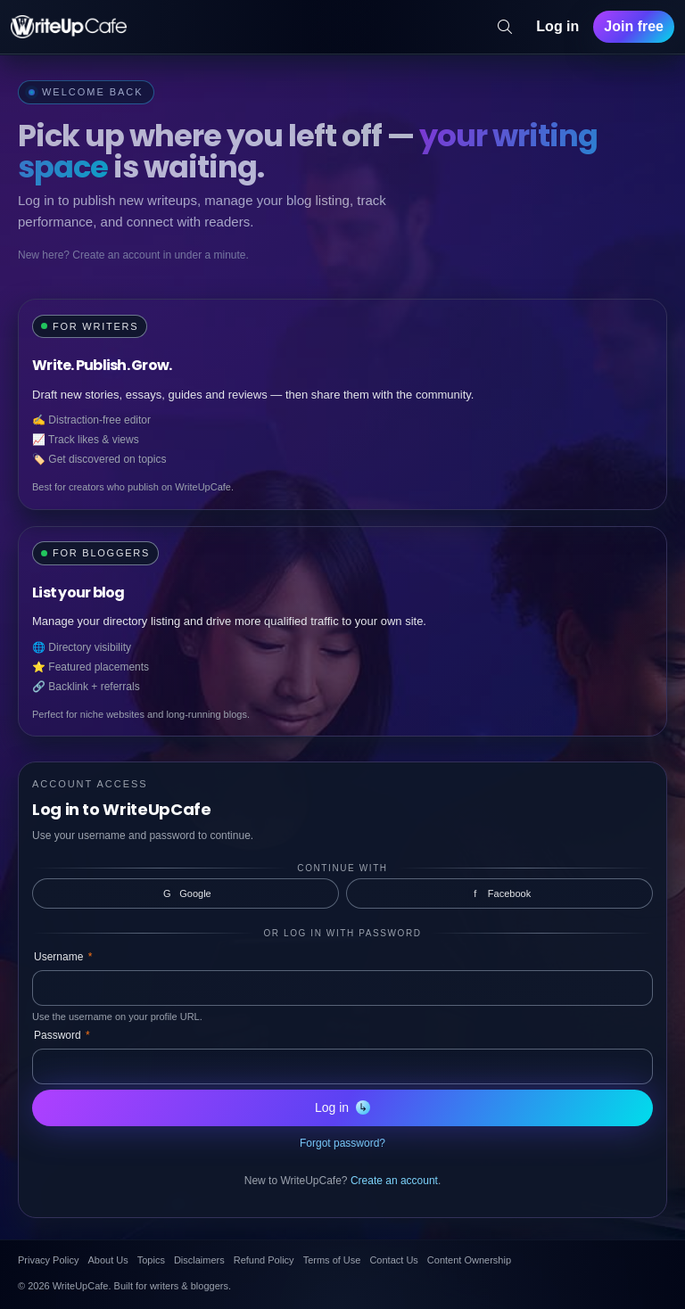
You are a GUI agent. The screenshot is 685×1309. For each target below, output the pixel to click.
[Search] (505, 27)
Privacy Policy (48, 1260)
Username (63, 957)
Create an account (394, 1180)
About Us (107, 1260)
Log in (557, 26)
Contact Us (393, 1260)
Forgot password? (342, 1143)
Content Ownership (469, 1260)
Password (62, 1035)
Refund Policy (264, 1260)
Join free (634, 26)
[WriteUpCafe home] (69, 26)
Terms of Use (332, 1260)
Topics (151, 1260)
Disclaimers (199, 1260)
